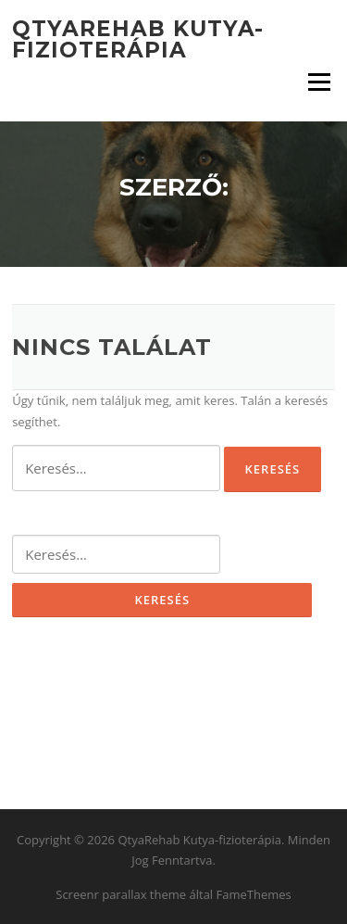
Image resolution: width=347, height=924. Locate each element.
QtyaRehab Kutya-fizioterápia (138, 39)
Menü (319, 81)
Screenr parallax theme (121, 894)
